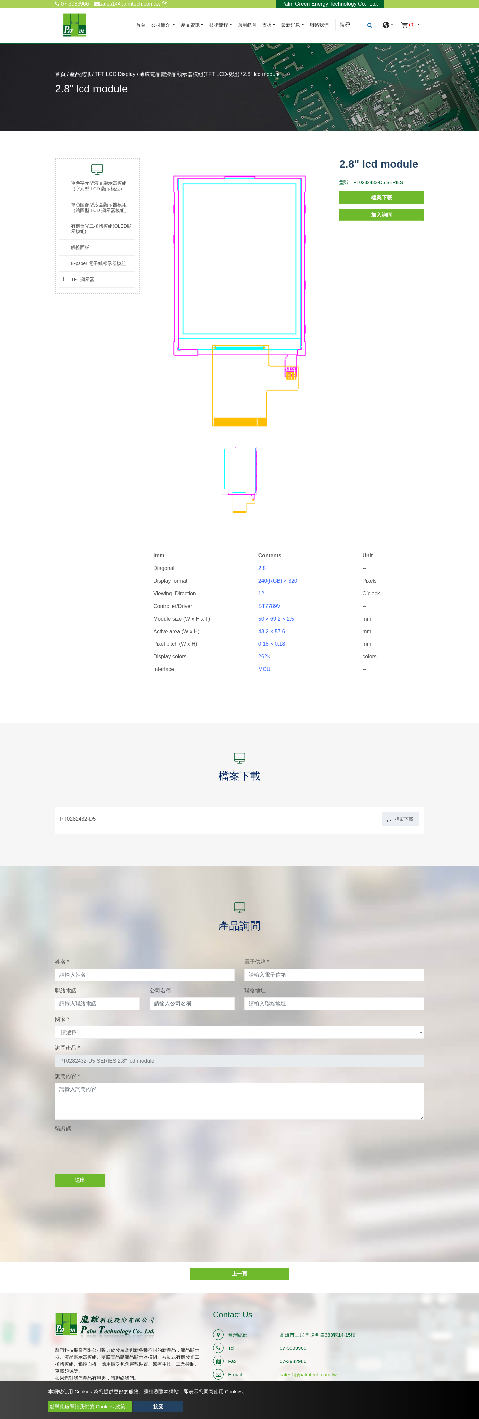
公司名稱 (160, 990)
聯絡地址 (255, 990)
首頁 (142, 24)
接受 (158, 1406)
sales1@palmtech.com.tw (308, 1374)
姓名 (62, 962)
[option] (239, 300)
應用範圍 (247, 25)
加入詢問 (381, 215)
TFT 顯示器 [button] (82, 279)
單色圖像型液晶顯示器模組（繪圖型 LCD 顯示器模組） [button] (100, 207)
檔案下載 (381, 197)
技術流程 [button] (218, 25)
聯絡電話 (65, 990)
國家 (62, 1019)
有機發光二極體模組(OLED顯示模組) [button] (101, 228)
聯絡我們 (319, 25)
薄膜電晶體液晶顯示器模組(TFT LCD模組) (189, 74)
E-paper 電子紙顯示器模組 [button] (98, 263)
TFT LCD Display (115, 74)
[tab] (153, 542)
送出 (80, 1180)
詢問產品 (67, 1048)
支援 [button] (267, 25)
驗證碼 (63, 1129)
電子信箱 (256, 962)
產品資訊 (80, 74)
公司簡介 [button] (161, 25)
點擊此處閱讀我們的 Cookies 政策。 (90, 1406)
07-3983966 (72, 4)
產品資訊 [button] (190, 25)
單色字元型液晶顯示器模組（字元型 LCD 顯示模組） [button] (99, 185)
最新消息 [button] (290, 25)
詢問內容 (67, 1076)
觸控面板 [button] (80, 247)
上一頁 (239, 1274)
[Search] (355, 25)
